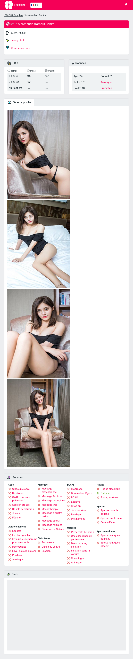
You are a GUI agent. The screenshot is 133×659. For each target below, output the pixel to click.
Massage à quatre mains (52, 514)
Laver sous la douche (24, 551)
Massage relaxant (52, 524)
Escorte (16, 530)
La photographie (21, 535)
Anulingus (17, 559)
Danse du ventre (51, 546)
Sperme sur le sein (111, 518)
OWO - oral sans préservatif (21, 499)
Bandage (76, 514)
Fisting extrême (109, 497)
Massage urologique (53, 500)
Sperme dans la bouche (109, 512)
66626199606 (18, 33)
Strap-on (76, 506)
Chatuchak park (18, 48)
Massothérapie (50, 509)
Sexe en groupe (21, 504)
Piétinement (78, 518)
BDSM (74, 497)
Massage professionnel (49, 490)
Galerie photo (19, 102)
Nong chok (15, 40)
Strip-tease (48, 542)
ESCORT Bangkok (13, 15)
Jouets (16, 513)
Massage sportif (51, 520)
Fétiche (16, 517)
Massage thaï (49, 504)
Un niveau (17, 493)
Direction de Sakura (53, 529)
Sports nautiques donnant (110, 537)
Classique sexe (21, 489)
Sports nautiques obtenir (110, 544)
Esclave (75, 501)
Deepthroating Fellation (79, 545)
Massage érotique (52, 496)
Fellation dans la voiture (80, 552)
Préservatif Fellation (82, 532)
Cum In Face (108, 522)
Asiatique (106, 82)
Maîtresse (76, 489)
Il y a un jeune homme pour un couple (24, 541)
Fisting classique (110, 489)
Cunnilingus (77, 558)
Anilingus (76, 562)
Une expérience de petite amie (81, 537)
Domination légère (81, 493)
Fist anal (105, 493)
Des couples (19, 546)
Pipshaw (17, 555)
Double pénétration (23, 509)
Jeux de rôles (78, 510)
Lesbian (46, 551)
